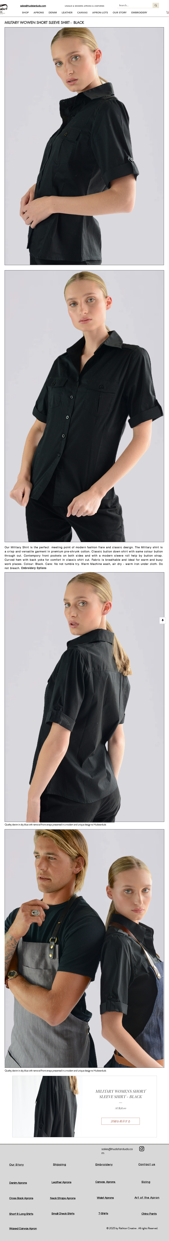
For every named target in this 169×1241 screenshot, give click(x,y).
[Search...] (132, 5)
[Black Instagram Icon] (141, 1148)
